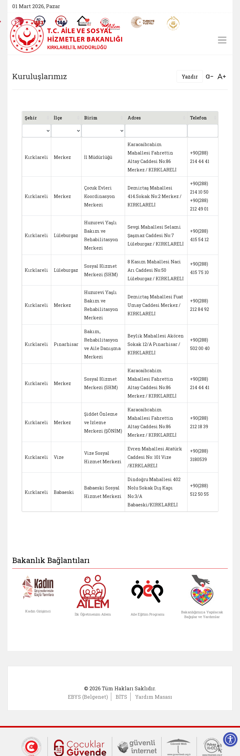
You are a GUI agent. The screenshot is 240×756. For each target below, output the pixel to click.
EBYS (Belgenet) (88, 696)
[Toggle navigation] (222, 40)
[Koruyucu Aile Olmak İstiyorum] (84, 21)
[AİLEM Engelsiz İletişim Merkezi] (110, 24)
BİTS (121, 696)
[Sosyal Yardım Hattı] (61, 21)
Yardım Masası (153, 696)
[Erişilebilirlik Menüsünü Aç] (230, 739)
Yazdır (190, 76)
